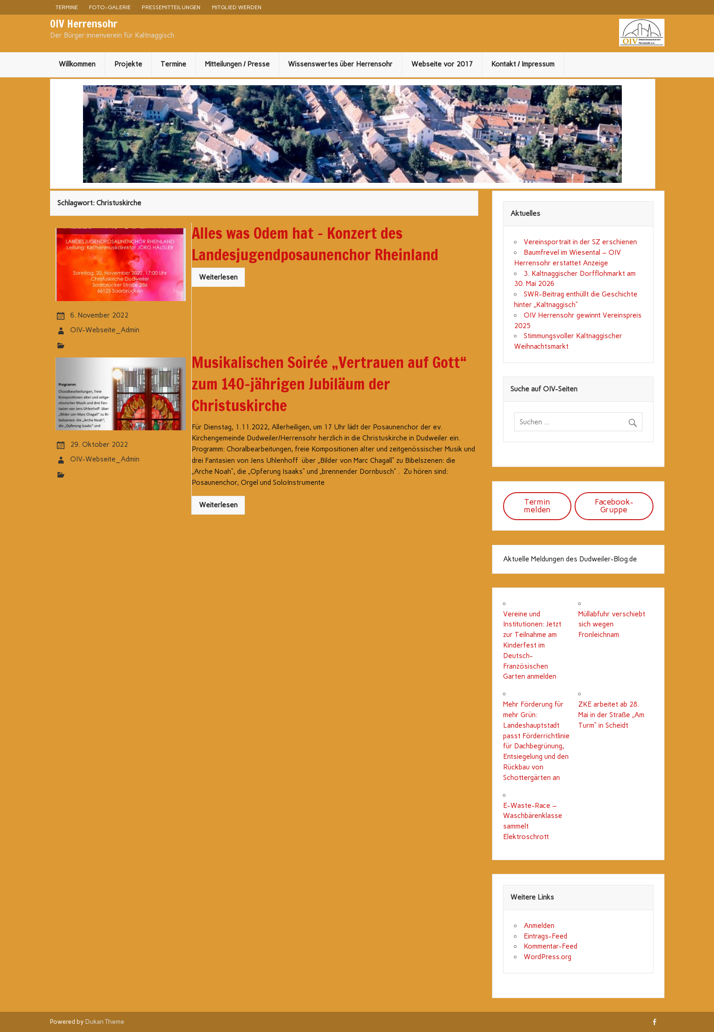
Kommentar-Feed (550, 946)
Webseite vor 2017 (442, 64)
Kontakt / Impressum (522, 64)
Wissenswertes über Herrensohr (340, 64)
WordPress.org (547, 957)
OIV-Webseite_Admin (104, 330)
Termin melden (537, 505)
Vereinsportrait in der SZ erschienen (580, 242)
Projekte (128, 64)
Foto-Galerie (110, 7)
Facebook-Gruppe (614, 505)
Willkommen (77, 64)
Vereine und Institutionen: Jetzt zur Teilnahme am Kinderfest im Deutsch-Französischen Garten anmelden (532, 645)
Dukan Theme (104, 1021)
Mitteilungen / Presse (237, 64)
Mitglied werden (236, 7)
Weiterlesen (218, 277)
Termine (66, 7)
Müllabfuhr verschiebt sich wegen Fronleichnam (611, 624)
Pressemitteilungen (171, 7)
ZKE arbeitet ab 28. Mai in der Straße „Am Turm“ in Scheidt (611, 715)
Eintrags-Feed (545, 936)
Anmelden (539, 926)
